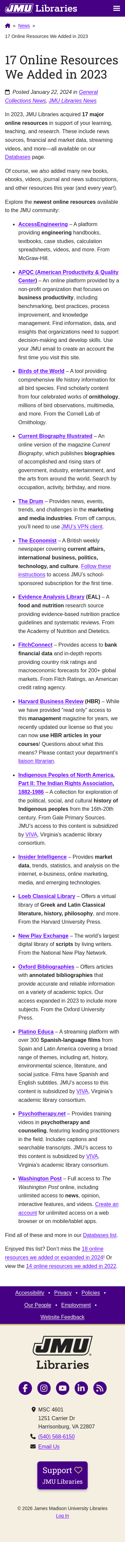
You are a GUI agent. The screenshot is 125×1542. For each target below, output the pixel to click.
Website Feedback (62, 1317)
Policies (91, 1293)
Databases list (100, 1235)
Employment (76, 1305)
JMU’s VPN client (81, 526)
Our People (37, 1305)
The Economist (37, 540)
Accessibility (29, 1293)
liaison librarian (36, 761)
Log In (62, 1515)
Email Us (49, 1446)
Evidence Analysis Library (51, 597)
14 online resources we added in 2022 (71, 1266)
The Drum (30, 501)
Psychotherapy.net (42, 1113)
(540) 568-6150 (56, 1436)
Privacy (62, 1293)
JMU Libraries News (73, 101)
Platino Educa (36, 1032)
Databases (18, 157)
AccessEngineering (43, 224)
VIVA (31, 834)
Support (62, 1475)
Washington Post (40, 1178)
